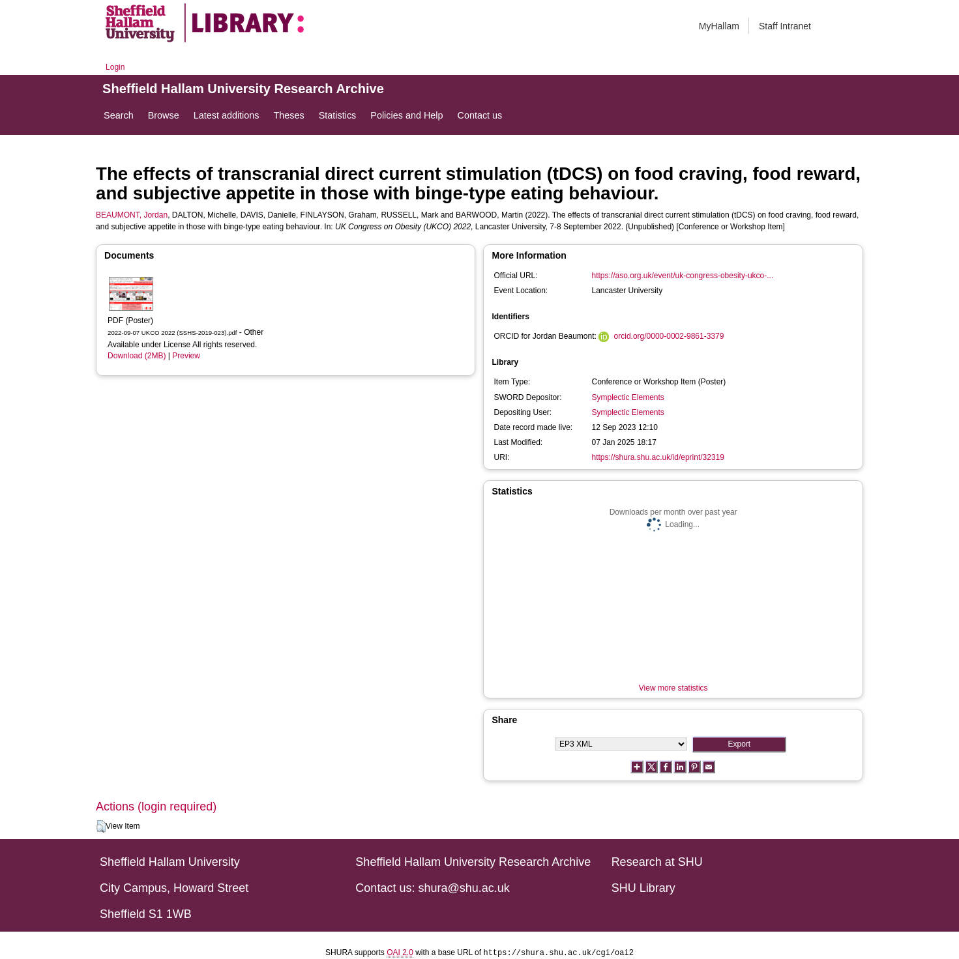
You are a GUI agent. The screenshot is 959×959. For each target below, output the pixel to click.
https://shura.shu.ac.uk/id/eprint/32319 (657, 457)
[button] (101, 826)
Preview (186, 355)
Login (115, 67)
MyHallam (719, 26)
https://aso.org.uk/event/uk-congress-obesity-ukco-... (682, 275)
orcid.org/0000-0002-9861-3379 (669, 336)
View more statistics (673, 688)
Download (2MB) (137, 355)
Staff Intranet (785, 26)
